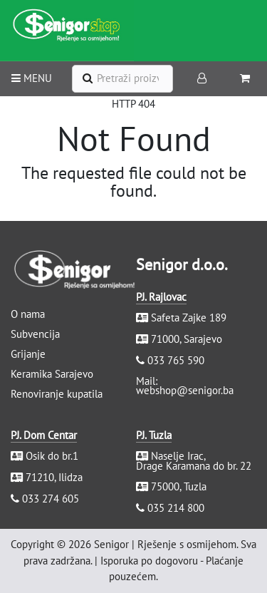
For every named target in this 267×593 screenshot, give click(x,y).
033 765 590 (175, 360)
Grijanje (28, 354)
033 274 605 (50, 498)
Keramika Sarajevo (52, 374)
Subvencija (35, 334)
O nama (28, 314)
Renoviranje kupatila (57, 394)
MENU (31, 78)
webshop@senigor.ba (185, 390)
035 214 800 (175, 508)
